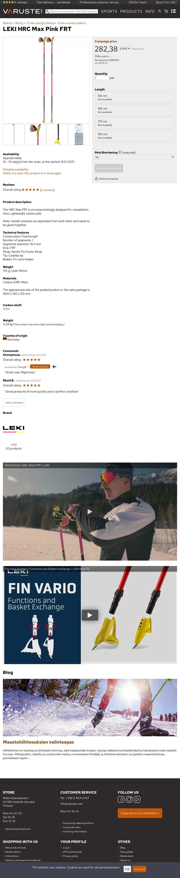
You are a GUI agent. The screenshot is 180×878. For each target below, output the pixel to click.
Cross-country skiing (41, 23)
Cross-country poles (71, 23)
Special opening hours (17, 829)
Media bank (126, 856)
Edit (127, 869)
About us (125, 860)
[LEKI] (13, 437)
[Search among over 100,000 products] (71, 11)
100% (6, 309)
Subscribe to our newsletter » (140, 813)
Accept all (139, 869)
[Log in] (159, 11)
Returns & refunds (15, 847)
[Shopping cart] (166, 11)
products (131, 11)
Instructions (12, 856)
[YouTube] (137, 800)
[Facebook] (121, 800)
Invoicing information (75, 831)
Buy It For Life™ (166, 2)
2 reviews (47, 190)
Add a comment (14, 402)
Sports (109, 11)
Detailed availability (15, 169)
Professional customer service (99, 2)
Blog (122, 847)
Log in (66, 847)
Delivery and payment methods (23, 860)
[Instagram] (129, 800)
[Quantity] (102, 78)
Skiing (20, 23)
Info (150, 11)
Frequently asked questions (78, 823)
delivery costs (138, 49)
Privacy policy (70, 856)
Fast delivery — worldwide (53, 2)
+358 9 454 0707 (77, 798)
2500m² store (138, 2)
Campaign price (106, 41)
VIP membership (72, 851)
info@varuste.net (71, 804)
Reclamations (13, 851)
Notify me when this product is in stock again (32, 173)
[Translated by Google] (15, 367)
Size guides (126, 851)
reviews (15, 2)
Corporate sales (72, 827)
